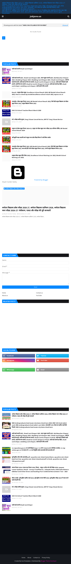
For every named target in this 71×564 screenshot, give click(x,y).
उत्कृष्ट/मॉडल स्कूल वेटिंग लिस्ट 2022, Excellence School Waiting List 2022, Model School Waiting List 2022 (39, 156)
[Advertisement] (35, 235)
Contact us (39, 293)
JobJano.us (35, 16)
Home (4, 293)
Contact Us (36, 557)
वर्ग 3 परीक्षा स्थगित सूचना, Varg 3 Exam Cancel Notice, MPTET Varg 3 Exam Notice (37, 119)
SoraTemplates (25, 561)
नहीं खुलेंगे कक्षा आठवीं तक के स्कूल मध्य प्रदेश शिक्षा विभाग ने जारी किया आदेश (31, 137)
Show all (65, 25)
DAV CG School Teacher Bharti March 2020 (26, 110)
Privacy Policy (46, 557)
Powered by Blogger (25, 180)
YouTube (39, 295)
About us (5, 295)
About (29, 557)
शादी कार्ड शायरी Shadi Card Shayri (22, 69)
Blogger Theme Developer (49, 561)
